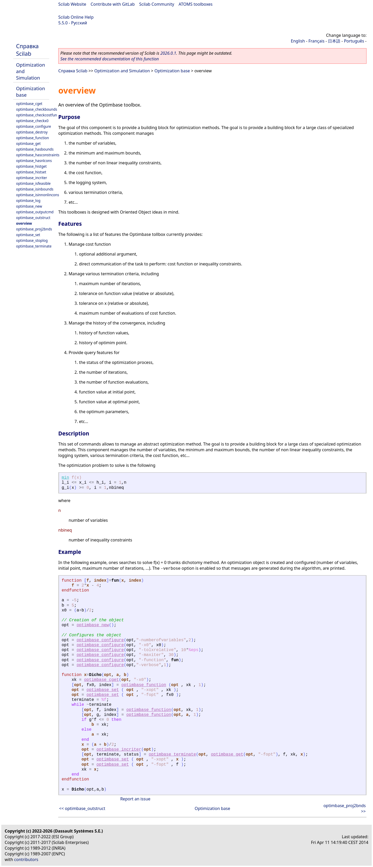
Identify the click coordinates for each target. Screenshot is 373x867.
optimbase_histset (31, 172)
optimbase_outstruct (33, 217)
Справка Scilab (27, 49)
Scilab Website (72, 4)
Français (317, 41)
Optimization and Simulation (122, 71)
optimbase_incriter (31, 177)
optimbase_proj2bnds (34, 229)
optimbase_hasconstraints (37, 154)
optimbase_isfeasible (33, 183)
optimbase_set (28, 234)
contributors (26, 859)
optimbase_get (28, 143)
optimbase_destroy (32, 132)
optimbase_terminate (34, 246)
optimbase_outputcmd (35, 211)
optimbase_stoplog (32, 240)
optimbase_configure (33, 126)
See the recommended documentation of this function (109, 59)
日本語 (334, 41)
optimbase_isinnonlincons (37, 194)
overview (24, 223)
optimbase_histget (31, 166)
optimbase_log (28, 200)
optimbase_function (32, 137)
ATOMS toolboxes (196, 4)
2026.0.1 (168, 53)
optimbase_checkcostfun (36, 114)
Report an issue (135, 799)
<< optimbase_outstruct (82, 808)
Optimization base (172, 71)
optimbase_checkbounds (36, 109)
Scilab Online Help (76, 17)
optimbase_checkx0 (32, 120)
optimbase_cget (29, 103)
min (65, 477)
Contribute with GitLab (113, 4)
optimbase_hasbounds (35, 149)
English (298, 41)
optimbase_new (29, 206)
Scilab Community (156, 4)
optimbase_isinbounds (34, 189)
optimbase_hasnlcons (34, 160)
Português (354, 41)
